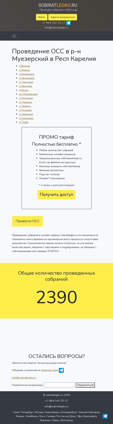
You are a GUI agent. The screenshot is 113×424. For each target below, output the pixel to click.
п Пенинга (25, 106)
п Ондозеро (26, 98)
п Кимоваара (26, 74)
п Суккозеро (26, 118)
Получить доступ (56, 194)
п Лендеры (25, 86)
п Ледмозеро (27, 78)
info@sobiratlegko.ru (56, 27)
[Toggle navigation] (14, 36)
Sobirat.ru (57, 5)
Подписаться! (85, 385)
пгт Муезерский (28, 94)
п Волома (24, 66)
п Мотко (23, 90)
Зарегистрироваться (62, 17)
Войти (41, 17)
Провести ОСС (27, 221)
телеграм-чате (49, 370)
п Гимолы (24, 70)
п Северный (26, 114)
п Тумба (23, 122)
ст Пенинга (25, 102)
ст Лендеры (26, 82)
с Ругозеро (25, 110)
